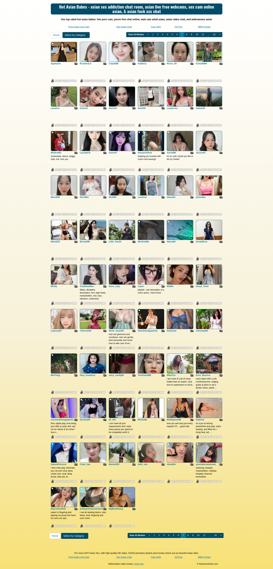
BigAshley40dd (58, 509)
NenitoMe (142, 420)
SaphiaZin (56, 63)
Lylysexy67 (56, 331)
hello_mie (142, 464)
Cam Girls (156, 26)
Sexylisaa (171, 331)
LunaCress (172, 108)
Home (56, 35)
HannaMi (171, 241)
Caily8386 (113, 63)
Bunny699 (85, 241)
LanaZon (55, 108)
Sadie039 (200, 108)
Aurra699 (171, 153)
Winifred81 (56, 153)
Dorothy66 (85, 420)
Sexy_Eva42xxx (87, 375)
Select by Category (76, 35)
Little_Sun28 (115, 241)
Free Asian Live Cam (78, 26)
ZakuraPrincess (58, 464)
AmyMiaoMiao (87, 286)
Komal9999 (201, 63)
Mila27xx (171, 375)
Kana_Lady (114, 286)
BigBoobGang (116, 509)
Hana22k (171, 197)
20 (214, 34)
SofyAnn (200, 420)
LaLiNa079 (85, 153)
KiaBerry (142, 63)
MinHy (54, 286)
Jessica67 (201, 153)
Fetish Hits (139, 564)
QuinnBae (201, 197)
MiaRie (170, 286)
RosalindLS (85, 63)
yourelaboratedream (206, 464)
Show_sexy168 (116, 331)
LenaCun (142, 197)
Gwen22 (84, 108)
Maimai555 (114, 464)
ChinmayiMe (202, 331)
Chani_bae (85, 464)
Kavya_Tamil (202, 286)
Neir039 (141, 108)
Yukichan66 (85, 331)
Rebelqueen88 (174, 420)
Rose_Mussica (203, 375)
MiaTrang (55, 375)
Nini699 (112, 197)
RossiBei (84, 197)
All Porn (179, 26)
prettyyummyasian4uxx (91, 509)
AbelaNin (171, 464)
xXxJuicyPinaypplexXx (62, 420)
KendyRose (201, 241)
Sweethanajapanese (148, 331)
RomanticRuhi (145, 153)
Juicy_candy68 (116, 375)
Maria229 (55, 241)
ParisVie (113, 108)
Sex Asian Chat (124, 26)
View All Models (136, 34)
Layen (141, 286)
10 (197, 34)
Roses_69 (172, 63)
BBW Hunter (204, 26)
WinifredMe (143, 241)
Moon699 (55, 197)
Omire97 (113, 153)
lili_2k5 (112, 420)
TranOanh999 (144, 375)
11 (203, 34)
